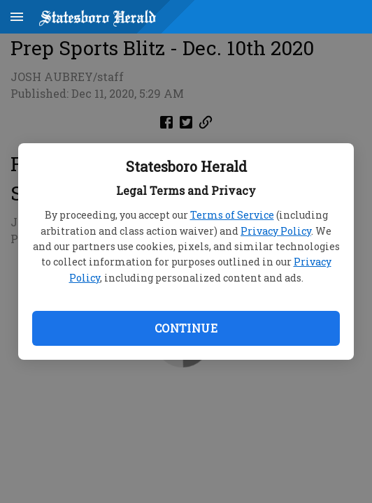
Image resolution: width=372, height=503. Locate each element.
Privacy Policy (276, 231)
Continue (186, 328)
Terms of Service (232, 214)
